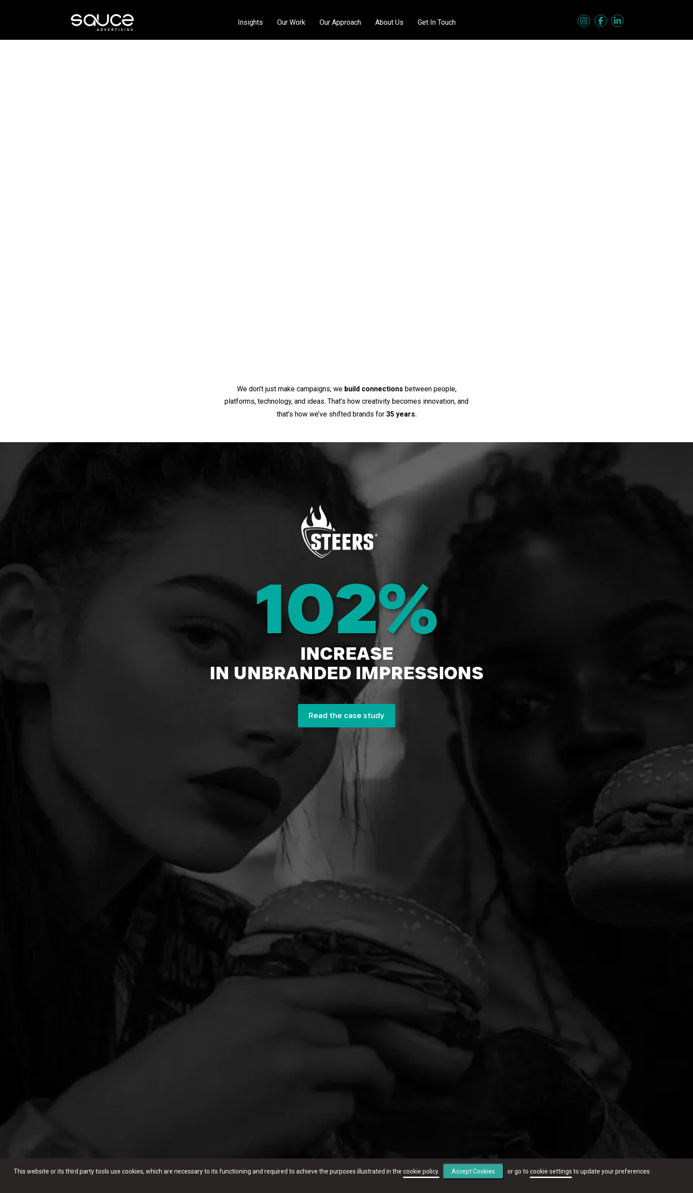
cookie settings (551, 1171)
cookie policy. (421, 1171)
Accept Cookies (473, 1171)
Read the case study (346, 715)
